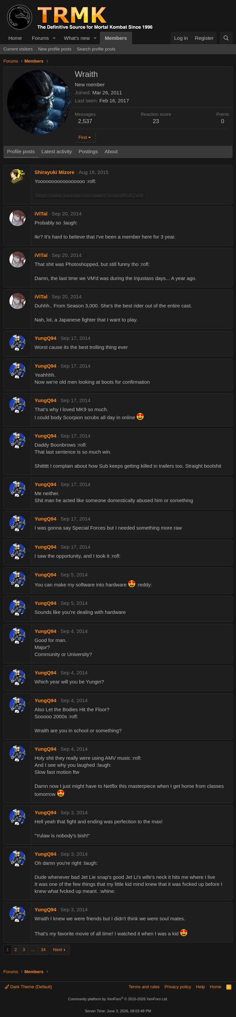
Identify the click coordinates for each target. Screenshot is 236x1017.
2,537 (85, 121)
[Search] (226, 38)
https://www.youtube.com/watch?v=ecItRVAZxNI (89, 195)
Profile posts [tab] (21, 151)
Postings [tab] (88, 151)
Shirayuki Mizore (54, 172)
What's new (77, 38)
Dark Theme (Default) (28, 986)
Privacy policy (178, 986)
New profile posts (54, 49)
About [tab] (111, 151)
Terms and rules (144, 986)
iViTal (41, 213)
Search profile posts (96, 49)
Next (57, 949)
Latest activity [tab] (57, 151)
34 (43, 949)
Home (15, 38)
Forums (40, 38)
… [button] (33, 949)
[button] (54, 38)
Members (116, 38)
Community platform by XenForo (118, 999)
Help (200, 986)
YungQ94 (45, 338)
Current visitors (18, 49)
